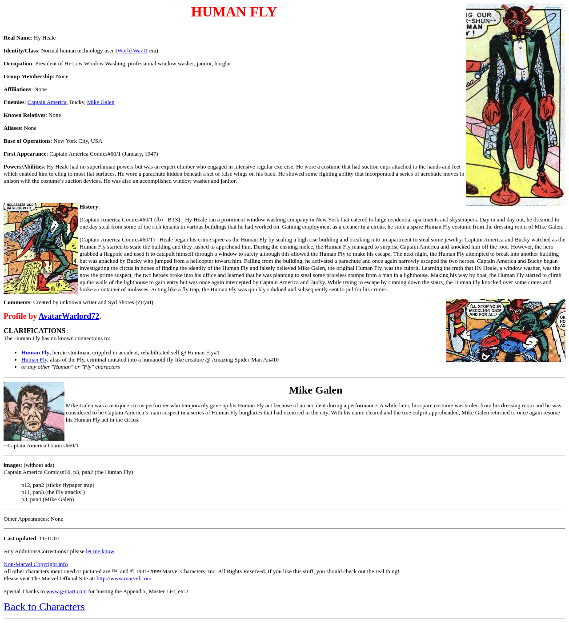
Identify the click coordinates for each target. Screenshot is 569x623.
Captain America (47, 102)
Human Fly (34, 359)
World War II (132, 50)
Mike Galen (101, 102)
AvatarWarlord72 (69, 316)
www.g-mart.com (66, 591)
